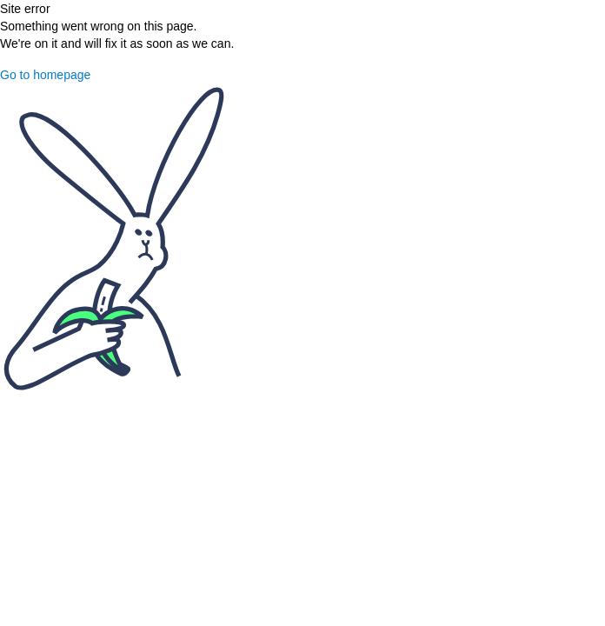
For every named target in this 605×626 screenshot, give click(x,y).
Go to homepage (45, 75)
